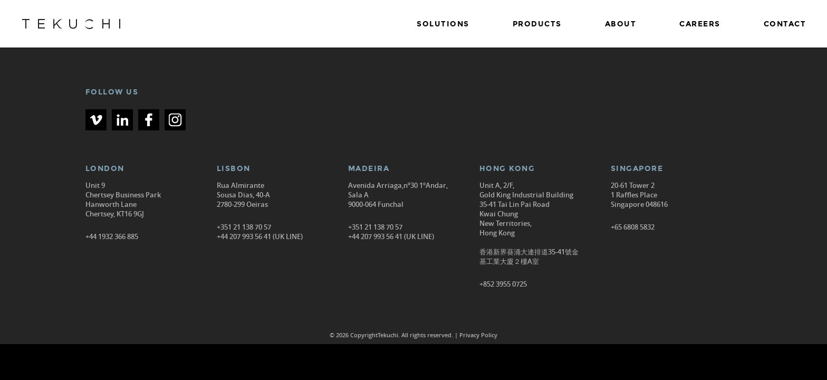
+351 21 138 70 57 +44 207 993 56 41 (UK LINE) (260, 231)
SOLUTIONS (443, 24)
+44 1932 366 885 (111, 236)
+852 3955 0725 (503, 284)
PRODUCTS (537, 24)
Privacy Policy (478, 335)
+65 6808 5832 (633, 227)
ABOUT (621, 24)
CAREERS (699, 24)
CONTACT (785, 24)
